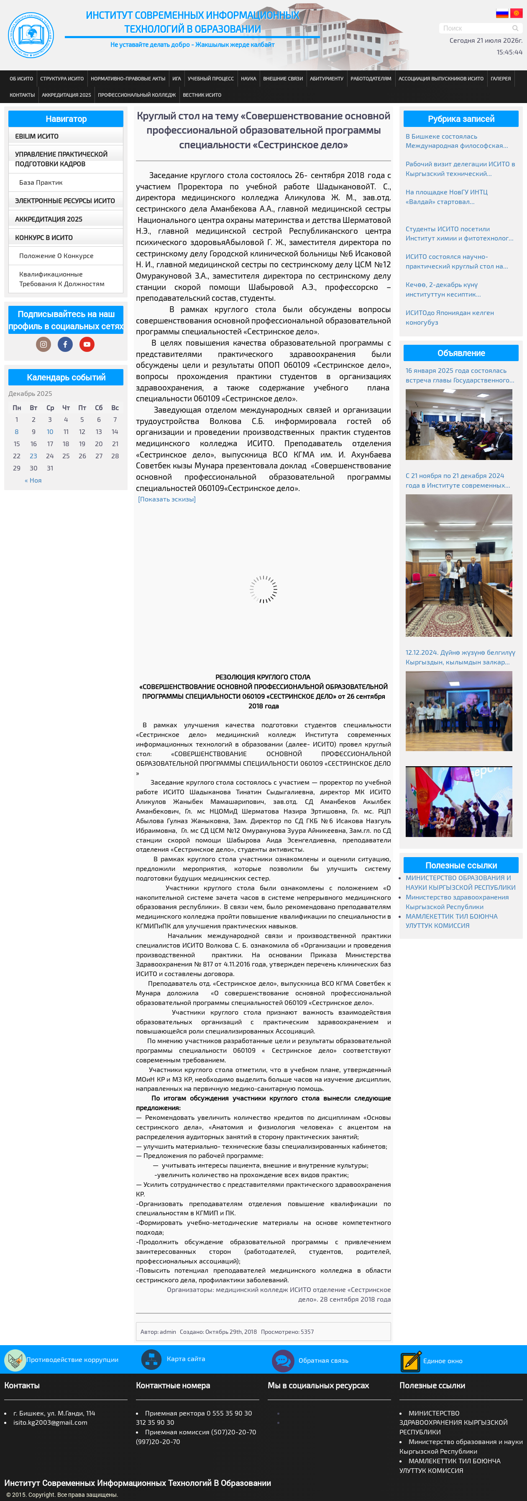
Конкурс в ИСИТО (44, 237)
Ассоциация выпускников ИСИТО (441, 78)
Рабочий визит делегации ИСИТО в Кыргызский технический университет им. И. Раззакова (460, 169)
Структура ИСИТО (62, 78)
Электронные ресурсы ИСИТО (65, 200)
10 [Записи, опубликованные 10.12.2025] (50, 431)
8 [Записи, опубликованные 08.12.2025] (17, 431)
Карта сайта (170, 1358)
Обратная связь (308, 1360)
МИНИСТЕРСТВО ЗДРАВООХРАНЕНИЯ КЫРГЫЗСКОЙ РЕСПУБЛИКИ (453, 1422)
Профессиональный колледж (137, 95)
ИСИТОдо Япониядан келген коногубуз (450, 317)
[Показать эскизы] (167, 499)
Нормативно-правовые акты (128, 78)
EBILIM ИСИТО (37, 136)
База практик (41, 182)
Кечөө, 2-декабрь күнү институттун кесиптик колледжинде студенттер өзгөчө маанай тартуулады (458, 289)
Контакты (22, 95)
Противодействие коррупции (61, 1359)
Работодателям (370, 78)
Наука (248, 78)
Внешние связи (283, 78)
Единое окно (431, 1360)
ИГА (176, 78)
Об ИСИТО (21, 78)
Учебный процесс (211, 78)
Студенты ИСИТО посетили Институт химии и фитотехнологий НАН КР (461, 234)
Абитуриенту (326, 78)
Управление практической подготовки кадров (61, 159)
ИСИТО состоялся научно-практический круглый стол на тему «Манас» (454, 261)
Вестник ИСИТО (202, 95)
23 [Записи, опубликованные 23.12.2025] (33, 456)
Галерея (501, 78)
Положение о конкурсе (56, 255)
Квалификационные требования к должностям (62, 278)
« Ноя (33, 480)
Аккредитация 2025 (66, 95)
